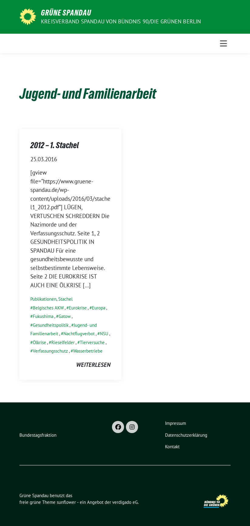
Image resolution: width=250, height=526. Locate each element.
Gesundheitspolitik (51, 325)
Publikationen (43, 299)
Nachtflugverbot (79, 333)
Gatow (65, 316)
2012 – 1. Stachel (54, 145)
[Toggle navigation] (223, 43)
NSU (104, 333)
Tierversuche (92, 342)
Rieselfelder (63, 342)
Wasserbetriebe (88, 351)
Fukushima (43, 316)
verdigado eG (125, 502)
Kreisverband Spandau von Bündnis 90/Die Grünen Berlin (121, 21)
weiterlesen (93, 364)
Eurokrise (78, 308)
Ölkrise (39, 342)
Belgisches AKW (48, 308)
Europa (98, 308)
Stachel (65, 299)
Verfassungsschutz (50, 351)
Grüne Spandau (66, 12)
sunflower (66, 502)
